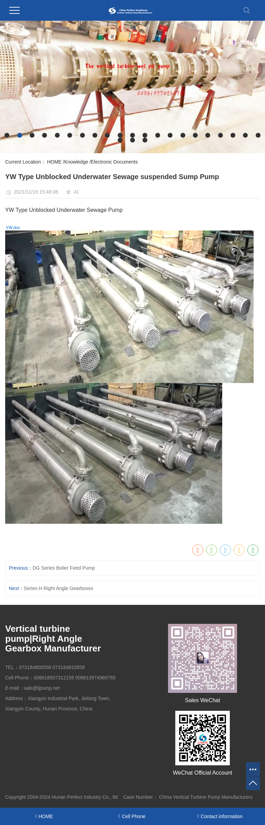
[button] (6, 135)
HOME (54, 162)
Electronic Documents (114, 162)
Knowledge (76, 162)
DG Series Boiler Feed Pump (63, 568)
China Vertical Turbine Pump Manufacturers (206, 797)
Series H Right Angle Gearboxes (59, 588)
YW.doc (13, 227)
